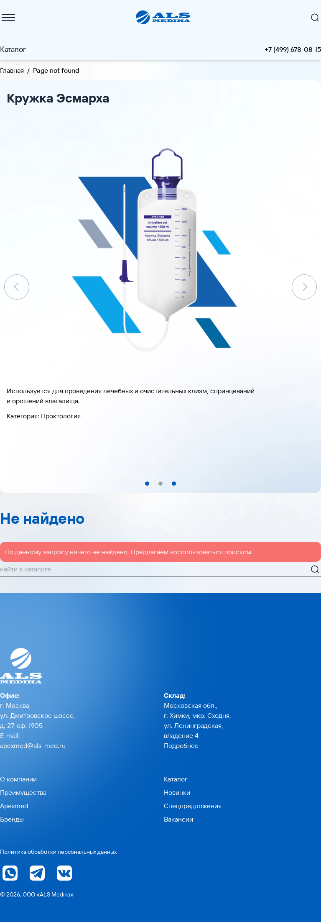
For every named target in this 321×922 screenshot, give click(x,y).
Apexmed (14, 806)
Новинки (177, 792)
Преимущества (23, 792)
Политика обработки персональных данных (58, 851)
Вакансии (178, 819)
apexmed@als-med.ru (33, 745)
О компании (18, 779)
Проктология (61, 416)
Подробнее (181, 745)
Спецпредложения (193, 806)
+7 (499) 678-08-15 (293, 49)
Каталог (13, 49)
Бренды (12, 819)
